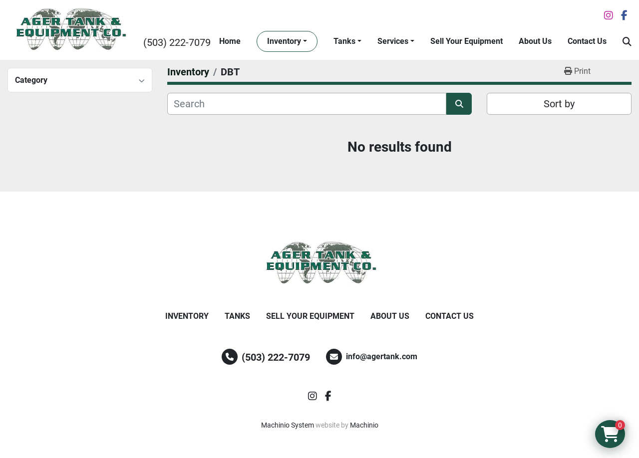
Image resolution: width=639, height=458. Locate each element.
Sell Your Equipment (466, 41)
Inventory (284, 41)
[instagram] (608, 15)
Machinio (364, 425)
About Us (535, 41)
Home (230, 41)
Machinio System (287, 425)
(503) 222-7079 (177, 42)
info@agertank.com (381, 356)
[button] (287, 41)
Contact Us (587, 41)
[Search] (306, 104)
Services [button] (392, 41)
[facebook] (624, 15)
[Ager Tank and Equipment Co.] (319, 263)
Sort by (559, 104)
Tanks (344, 41)
